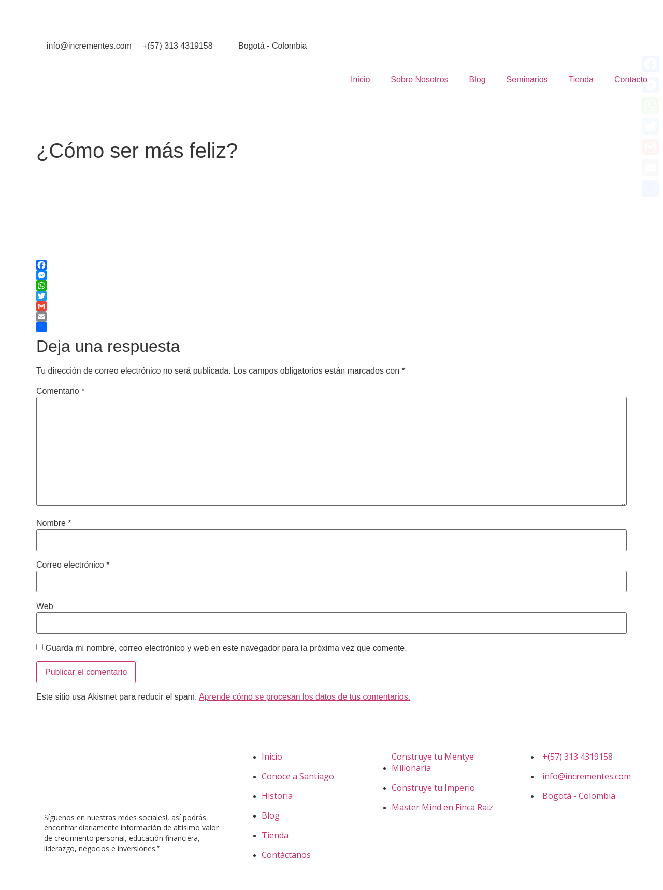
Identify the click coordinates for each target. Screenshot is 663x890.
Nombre (53, 523)
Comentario (60, 391)
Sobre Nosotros (419, 79)
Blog (477, 79)
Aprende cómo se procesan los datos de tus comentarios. (304, 696)
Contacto (630, 79)
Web (44, 606)
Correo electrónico (72, 565)
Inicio (360, 79)
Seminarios (527, 79)
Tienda (581, 79)
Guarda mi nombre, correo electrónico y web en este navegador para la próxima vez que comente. (226, 648)
